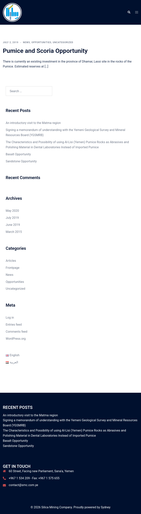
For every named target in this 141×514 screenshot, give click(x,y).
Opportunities (41, 42)
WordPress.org (16, 338)
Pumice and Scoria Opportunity (45, 50)
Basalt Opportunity (18, 154)
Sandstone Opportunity (21, 161)
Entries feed (14, 324)
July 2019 (12, 218)
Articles (11, 261)
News (26, 42)
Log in (10, 317)
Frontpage (12, 268)
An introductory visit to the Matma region (33, 123)
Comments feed (16, 331)
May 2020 (12, 211)
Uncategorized (63, 42)
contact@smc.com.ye (23, 485)
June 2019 (13, 225)
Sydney (105, 507)
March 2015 (14, 232)
